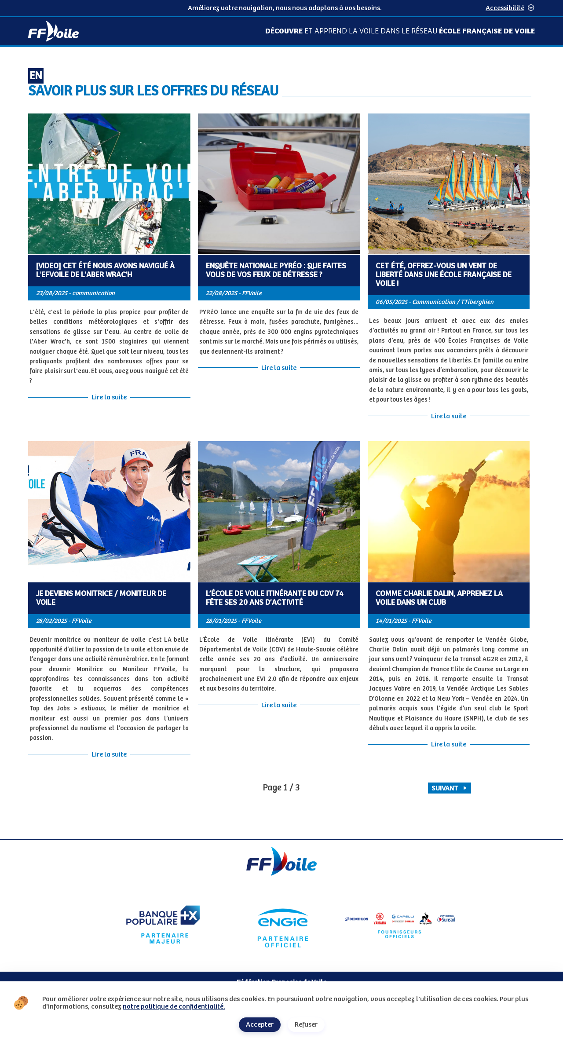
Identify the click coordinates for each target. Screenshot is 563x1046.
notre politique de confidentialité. (174, 1006)
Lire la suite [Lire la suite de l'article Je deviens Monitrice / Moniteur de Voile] (109, 754)
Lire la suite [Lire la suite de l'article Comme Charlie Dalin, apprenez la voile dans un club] (448, 744)
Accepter (260, 1024)
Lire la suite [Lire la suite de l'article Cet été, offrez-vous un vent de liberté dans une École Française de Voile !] (448, 416)
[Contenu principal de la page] (281, 443)
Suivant (449, 788)
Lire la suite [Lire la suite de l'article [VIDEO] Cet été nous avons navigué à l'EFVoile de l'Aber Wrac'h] (109, 397)
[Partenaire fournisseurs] (400, 925)
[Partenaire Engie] (281, 925)
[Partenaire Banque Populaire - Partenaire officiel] (163, 925)
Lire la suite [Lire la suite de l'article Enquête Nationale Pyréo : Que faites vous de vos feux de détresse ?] (278, 368)
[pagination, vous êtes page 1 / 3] (281, 788)
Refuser (306, 1024)
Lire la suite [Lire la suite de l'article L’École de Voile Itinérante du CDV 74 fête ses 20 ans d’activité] (278, 705)
